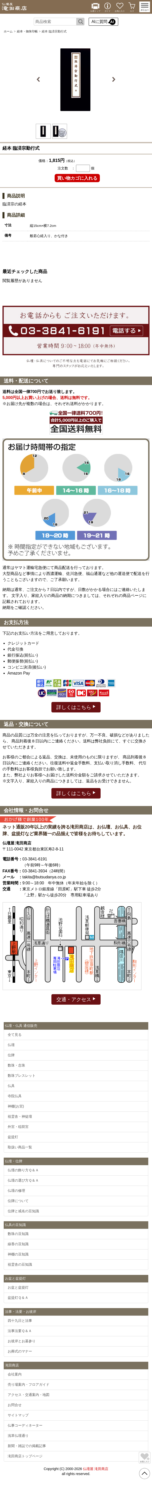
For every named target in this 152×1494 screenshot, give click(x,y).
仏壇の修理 (16, 1191)
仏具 (11, 1086)
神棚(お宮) (16, 1106)
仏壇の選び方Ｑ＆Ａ (23, 1180)
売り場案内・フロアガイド (28, 1384)
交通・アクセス (76, 999)
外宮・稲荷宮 (18, 1127)
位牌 (11, 1055)
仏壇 (11, 1045)
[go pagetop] (144, 1473)
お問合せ (15, 1405)
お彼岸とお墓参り (22, 1341)
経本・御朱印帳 (27, 31)
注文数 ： (66, 168)
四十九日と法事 (20, 1321)
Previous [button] (39, 79)
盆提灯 (13, 1137)
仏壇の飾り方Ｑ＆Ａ (23, 1170)
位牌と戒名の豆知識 (23, 1211)
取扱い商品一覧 (20, 1147)
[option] (76, 79)
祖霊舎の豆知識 (20, 1264)
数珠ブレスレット (22, 1076)
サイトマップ (18, 1415)
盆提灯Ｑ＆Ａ (18, 1298)
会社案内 (15, 1374)
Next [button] (113, 79)
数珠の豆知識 (18, 1234)
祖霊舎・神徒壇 (20, 1116)
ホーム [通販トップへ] (8, 31)
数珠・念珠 (16, 1065)
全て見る (15, 1035)
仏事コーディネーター (25, 1425)
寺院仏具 (15, 1096)
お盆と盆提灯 (18, 1287)
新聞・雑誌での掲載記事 (27, 1446)
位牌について (18, 1201)
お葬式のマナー (20, 1351)
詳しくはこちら (76, 707)
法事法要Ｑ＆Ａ (20, 1331)
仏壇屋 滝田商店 (95, 1469)
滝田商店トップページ (25, 1456)
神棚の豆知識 (18, 1254)
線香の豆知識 (18, 1244)
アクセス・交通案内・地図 (28, 1395)
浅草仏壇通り (18, 1436)
